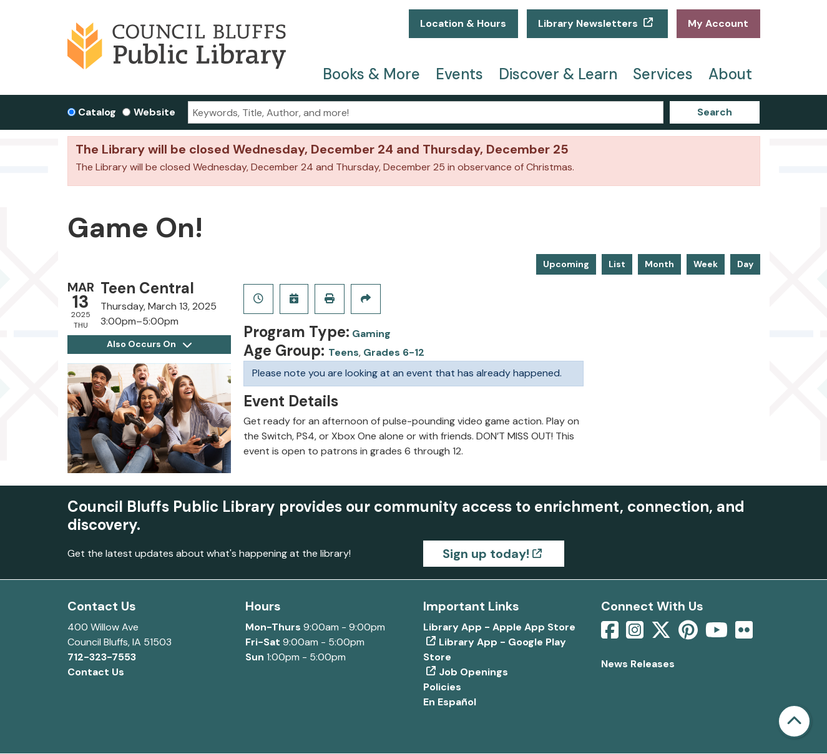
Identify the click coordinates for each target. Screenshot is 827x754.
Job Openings (473, 671)
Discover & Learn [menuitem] (558, 74)
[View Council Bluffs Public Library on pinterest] (689, 633)
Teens (343, 352)
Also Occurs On (149, 344)
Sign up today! (486, 554)
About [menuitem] (730, 74)
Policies (442, 686)
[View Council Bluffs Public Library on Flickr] (744, 633)
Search (714, 112)
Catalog (97, 112)
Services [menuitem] (663, 74)
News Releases (638, 663)
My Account (718, 23)
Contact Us (95, 671)
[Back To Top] (794, 721)
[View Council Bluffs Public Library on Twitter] (662, 633)
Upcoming (566, 264)
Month (659, 264)
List (617, 264)
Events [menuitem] (459, 74)
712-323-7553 (101, 656)
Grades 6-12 (393, 352)
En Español (449, 701)
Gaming (371, 333)
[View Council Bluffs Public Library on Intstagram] (636, 633)
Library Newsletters (589, 23)
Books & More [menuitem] (371, 74)
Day (745, 264)
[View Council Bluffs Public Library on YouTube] (717, 633)
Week (705, 264)
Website (154, 112)
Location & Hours (463, 23)
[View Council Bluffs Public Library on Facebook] (611, 633)
